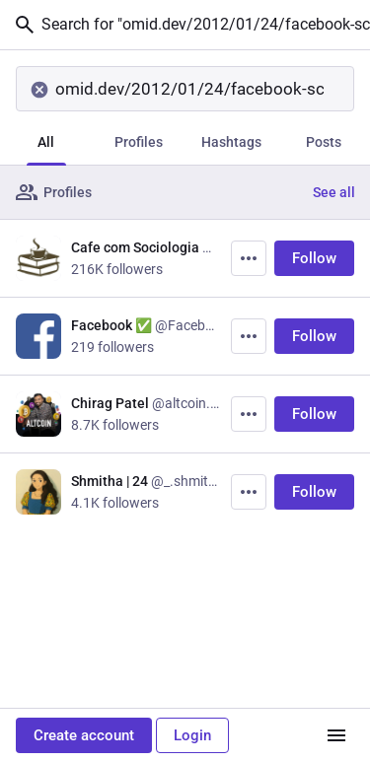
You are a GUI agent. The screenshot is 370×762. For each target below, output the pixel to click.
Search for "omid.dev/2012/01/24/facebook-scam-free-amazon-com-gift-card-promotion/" (191, 24)
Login (192, 735)
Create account (84, 735)
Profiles (138, 142)
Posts (323, 142)
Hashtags (231, 142)
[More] (248, 258)
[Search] (185, 88)
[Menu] (336, 735)
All (45, 142)
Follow (314, 258)
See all (334, 192)
